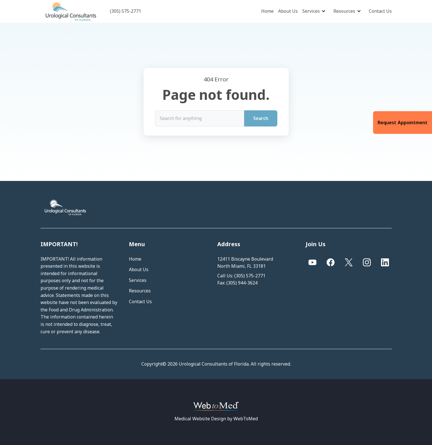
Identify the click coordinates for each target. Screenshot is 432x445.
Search (260, 118)
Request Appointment (402, 122)
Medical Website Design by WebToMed (216, 419)
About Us (288, 11)
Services (311, 11)
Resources (344, 11)
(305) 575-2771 (249, 276)
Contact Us (380, 11)
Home (267, 11)
